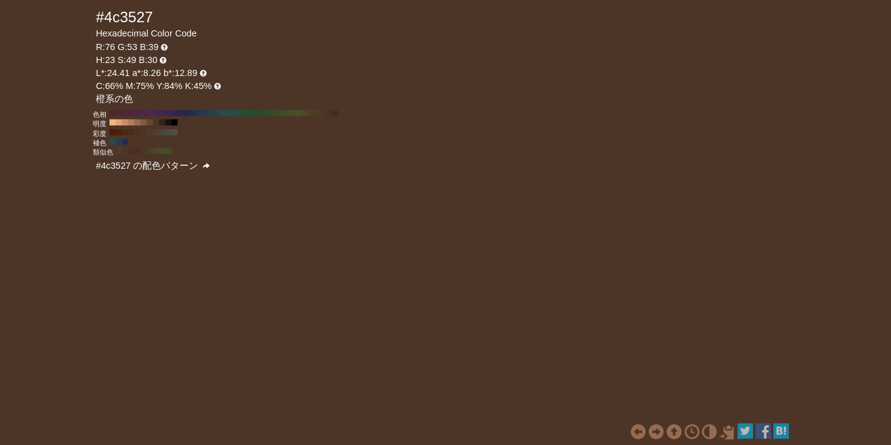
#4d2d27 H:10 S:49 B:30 (329, 113)
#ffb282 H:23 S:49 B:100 (113, 122)
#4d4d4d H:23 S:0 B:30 (174, 132)
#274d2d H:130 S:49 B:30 (255, 113)
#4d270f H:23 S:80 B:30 (125, 132)
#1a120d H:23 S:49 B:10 (168, 122)
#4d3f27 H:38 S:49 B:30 (150, 151)
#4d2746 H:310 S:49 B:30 (143, 113)
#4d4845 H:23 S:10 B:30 (168, 132)
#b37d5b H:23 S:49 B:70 (131, 122)
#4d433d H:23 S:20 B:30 (162, 132)
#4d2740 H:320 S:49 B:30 (137, 113)
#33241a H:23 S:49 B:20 (162, 122)
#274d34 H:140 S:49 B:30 (249, 113)
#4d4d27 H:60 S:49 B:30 (298, 113)
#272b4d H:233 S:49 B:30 (125, 141)
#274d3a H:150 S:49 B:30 (242, 113)
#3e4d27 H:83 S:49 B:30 (169, 151)
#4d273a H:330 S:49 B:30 (131, 113)
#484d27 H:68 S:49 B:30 (163, 151)
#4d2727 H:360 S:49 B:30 (113, 113)
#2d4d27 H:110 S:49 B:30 (267, 113)
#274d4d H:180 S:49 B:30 (224, 113)
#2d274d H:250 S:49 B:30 (181, 113)
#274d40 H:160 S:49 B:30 (236, 113)
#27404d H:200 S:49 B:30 (212, 113)
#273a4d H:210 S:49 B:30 (205, 113)
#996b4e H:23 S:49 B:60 (137, 122)
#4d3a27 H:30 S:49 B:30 (317, 113)
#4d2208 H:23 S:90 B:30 (119, 132)
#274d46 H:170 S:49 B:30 (230, 113)
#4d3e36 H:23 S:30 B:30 (156, 132)
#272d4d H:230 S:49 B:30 (193, 113)
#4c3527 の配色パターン (153, 166)
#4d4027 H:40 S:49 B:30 (311, 113)
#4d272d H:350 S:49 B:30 (119, 113)
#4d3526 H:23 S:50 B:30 (143, 132)
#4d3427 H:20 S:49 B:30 (323, 113)
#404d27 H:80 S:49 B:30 (286, 113)
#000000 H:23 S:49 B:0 (174, 122)
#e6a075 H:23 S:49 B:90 (119, 122)
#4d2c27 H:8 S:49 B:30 (138, 151)
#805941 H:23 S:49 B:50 (143, 122)
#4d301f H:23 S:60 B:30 (137, 132)
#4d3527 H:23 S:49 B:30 (156, 122)
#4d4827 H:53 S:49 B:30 (156, 151)
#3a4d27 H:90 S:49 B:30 (280, 113)
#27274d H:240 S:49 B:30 (187, 113)
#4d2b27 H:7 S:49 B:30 (132, 151)
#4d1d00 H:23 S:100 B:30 (113, 132)
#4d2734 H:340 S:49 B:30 (125, 113)
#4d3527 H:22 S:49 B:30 (126, 151)
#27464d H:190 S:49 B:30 (218, 113)
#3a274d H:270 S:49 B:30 (168, 113)
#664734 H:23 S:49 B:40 (150, 122)
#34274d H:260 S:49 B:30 (174, 113)
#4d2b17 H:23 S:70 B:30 (131, 132)
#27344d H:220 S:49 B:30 (199, 113)
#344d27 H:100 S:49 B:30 (273, 113)
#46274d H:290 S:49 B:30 (156, 113)
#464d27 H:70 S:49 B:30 (292, 113)
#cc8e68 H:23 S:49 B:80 (125, 122)
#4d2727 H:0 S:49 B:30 (335, 113)
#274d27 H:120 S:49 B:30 (261, 113)
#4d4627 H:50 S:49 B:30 (304, 113)
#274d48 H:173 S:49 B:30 (113, 141)
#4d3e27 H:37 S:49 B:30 (119, 151)
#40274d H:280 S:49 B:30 (162, 113)
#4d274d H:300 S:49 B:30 (150, 113)
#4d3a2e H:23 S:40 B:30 (150, 132)
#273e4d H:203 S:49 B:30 (119, 141)
